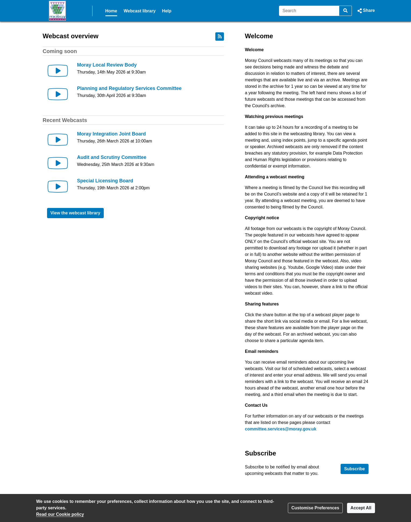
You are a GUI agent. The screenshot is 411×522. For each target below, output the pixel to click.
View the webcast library (76, 213)
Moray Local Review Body (107, 65)
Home (111, 11)
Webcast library (140, 11)
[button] (365, 10)
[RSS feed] (219, 36)
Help (166, 11)
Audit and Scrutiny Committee (111, 157)
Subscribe (354, 469)
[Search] (309, 11)
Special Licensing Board (105, 180)
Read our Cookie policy (60, 514)
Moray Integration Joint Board (111, 134)
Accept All (361, 508)
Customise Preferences (315, 508)
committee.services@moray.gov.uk (280, 429)
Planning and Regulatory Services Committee (129, 88)
